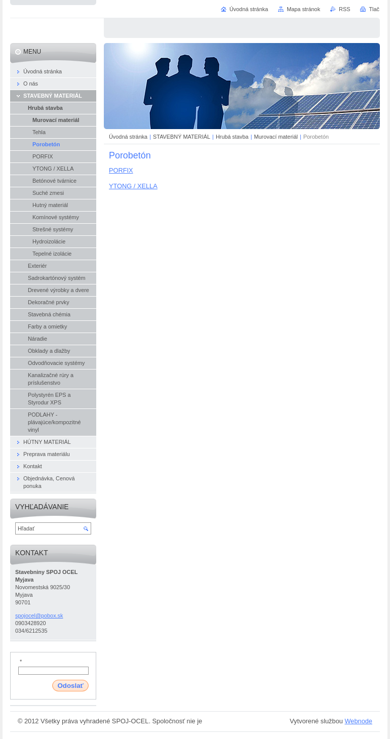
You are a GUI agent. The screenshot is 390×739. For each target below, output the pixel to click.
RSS (344, 9)
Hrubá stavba (232, 137)
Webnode (358, 721)
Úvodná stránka (128, 137)
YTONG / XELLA (133, 186)
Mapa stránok (303, 9)
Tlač (374, 9)
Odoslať (70, 685)
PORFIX (121, 170)
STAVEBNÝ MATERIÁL (181, 137)
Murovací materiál (276, 137)
